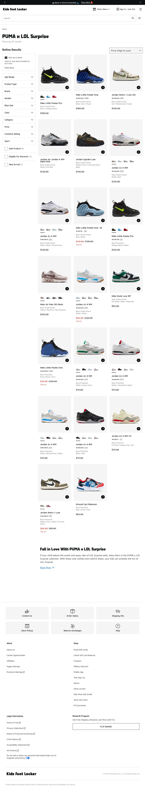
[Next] (140, 2)
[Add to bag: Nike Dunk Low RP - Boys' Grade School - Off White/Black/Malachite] (138, 315)
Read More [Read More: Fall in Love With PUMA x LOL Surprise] (47, 594)
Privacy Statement (16, 728)
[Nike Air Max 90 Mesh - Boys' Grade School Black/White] (60, 324)
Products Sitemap (16, 672)
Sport (19, 167)
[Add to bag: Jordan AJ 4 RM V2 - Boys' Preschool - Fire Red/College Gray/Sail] (138, 455)
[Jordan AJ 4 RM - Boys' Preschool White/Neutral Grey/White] (90, 396)
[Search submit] (133, 18)
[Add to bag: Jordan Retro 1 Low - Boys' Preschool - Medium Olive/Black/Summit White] (67, 523)
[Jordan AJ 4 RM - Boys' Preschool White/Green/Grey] (126, 396)
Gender (19, 124)
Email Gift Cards (81, 649)
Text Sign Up (79, 677)
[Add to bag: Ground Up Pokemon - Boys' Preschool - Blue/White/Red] (103, 523)
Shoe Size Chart (81, 700)
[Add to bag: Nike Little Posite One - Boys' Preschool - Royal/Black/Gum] (67, 386)
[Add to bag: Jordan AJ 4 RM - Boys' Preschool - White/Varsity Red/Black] (138, 386)
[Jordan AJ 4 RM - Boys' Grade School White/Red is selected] (114, 188)
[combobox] (69, 18)
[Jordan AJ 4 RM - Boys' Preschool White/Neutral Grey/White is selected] (42, 464)
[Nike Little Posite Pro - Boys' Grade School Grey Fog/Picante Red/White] (54, 123)
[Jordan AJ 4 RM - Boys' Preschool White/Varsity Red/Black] (96, 396)
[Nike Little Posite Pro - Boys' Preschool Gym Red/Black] (126, 256)
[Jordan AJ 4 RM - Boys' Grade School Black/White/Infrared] (132, 188)
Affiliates (10, 661)
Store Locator (80, 688)
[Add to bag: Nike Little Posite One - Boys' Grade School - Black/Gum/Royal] (103, 113)
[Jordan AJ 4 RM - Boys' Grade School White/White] (120, 188)
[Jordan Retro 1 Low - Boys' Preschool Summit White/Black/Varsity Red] (48, 532)
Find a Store (9, 94)
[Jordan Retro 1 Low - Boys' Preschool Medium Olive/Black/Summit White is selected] (42, 532)
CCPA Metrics (14, 739)
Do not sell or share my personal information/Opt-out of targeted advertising (31, 756)
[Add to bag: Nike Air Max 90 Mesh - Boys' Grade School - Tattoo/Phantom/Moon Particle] (67, 315)
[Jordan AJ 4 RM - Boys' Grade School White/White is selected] (78, 324)
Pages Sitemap (13, 666)
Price (19, 153)
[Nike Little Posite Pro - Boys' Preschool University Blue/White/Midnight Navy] (120, 256)
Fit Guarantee (80, 705)
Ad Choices (13, 750)
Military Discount (81, 666)
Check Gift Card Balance (84, 655)
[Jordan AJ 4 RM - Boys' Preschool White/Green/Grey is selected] (78, 396)
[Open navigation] (139, 18)
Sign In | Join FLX (125, 9)
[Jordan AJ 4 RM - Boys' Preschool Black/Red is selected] (78, 464)
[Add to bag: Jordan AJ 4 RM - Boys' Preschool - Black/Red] (103, 455)
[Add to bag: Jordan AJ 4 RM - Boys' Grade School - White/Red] (138, 178)
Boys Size (19, 132)
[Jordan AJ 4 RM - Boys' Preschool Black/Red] (84, 396)
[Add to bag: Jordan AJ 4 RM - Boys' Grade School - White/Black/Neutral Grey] (67, 246)
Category (19, 146)
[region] (72, 2)
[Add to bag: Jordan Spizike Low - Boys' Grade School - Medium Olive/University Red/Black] (103, 178)
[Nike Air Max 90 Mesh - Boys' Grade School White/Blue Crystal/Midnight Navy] (48, 324)
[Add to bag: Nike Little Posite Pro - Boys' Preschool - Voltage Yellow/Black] (138, 246)
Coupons (77, 661)
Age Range (19, 103)
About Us (11, 649)
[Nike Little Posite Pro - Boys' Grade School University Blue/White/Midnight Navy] (48, 123)
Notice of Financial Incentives (21, 733)
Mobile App (78, 672)
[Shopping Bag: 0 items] (140, 9)
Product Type (19, 110)
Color (19, 139)
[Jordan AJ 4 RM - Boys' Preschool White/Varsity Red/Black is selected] (114, 396)
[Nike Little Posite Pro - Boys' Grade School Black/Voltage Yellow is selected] (42, 123)
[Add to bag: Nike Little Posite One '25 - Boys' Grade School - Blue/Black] (103, 246)
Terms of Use (13, 722)
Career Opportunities (16, 655)
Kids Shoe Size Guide (83, 694)
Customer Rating (19, 160)
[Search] (69, 18)
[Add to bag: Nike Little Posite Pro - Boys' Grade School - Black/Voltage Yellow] (67, 113)
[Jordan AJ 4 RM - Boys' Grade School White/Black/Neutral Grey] (126, 188)
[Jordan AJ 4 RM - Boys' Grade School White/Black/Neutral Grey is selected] (42, 256)
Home (4, 55)
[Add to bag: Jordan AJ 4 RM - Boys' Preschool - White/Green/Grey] (103, 386)
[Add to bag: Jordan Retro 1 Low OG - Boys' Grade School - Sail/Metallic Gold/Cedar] (138, 113)
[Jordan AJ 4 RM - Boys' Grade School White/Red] (48, 256)
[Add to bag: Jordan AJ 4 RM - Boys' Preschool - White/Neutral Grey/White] (67, 455)
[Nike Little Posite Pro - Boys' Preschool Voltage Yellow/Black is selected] (114, 256)
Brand (19, 117)
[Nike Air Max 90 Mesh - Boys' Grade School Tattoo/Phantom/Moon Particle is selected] (42, 324)
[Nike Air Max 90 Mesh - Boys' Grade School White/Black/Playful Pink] (54, 324)
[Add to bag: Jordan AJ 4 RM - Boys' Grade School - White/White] (103, 315)
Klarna (76, 683)
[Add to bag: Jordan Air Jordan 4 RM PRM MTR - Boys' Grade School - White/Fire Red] (67, 178)
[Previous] (4, 2)
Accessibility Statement (18, 745)
